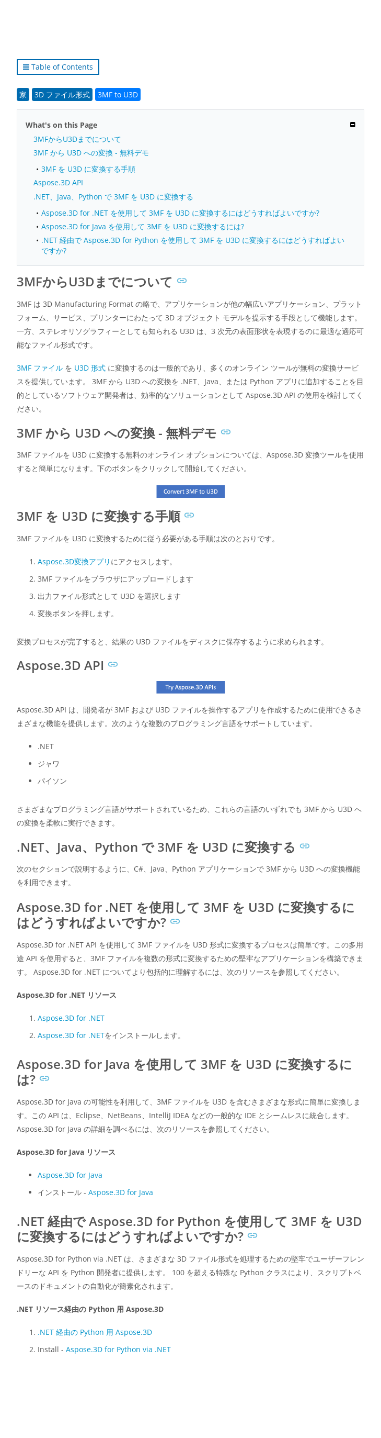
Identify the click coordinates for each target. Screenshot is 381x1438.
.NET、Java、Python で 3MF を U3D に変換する (113, 197)
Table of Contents (58, 67)
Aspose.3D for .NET (71, 1018)
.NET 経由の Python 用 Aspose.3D (95, 1332)
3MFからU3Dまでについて (77, 139)
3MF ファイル (40, 368)
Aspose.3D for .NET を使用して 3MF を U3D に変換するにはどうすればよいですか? (180, 213)
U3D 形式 (90, 368)
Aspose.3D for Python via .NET (118, 1349)
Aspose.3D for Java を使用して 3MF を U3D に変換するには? (142, 226)
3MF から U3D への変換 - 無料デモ (91, 153)
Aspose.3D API (58, 182)
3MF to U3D (118, 94)
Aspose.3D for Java (70, 1175)
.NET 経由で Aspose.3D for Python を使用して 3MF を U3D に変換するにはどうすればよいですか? (192, 245)
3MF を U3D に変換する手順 (88, 169)
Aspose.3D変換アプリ (74, 561)
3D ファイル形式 (62, 94)
